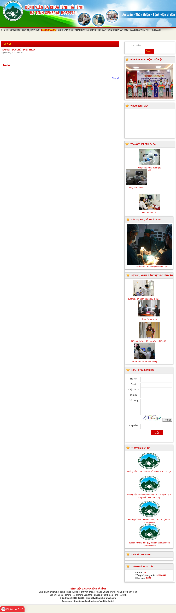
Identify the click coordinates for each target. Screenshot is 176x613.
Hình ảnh (156, 30)
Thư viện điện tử (140, 448)
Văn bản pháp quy (118, 30)
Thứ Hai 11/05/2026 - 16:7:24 (15, 30)
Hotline (43, 30)
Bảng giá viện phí (139, 30)
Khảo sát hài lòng (85, 30)
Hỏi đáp (102, 30)
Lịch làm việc (65, 30)
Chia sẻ (115, 78)
